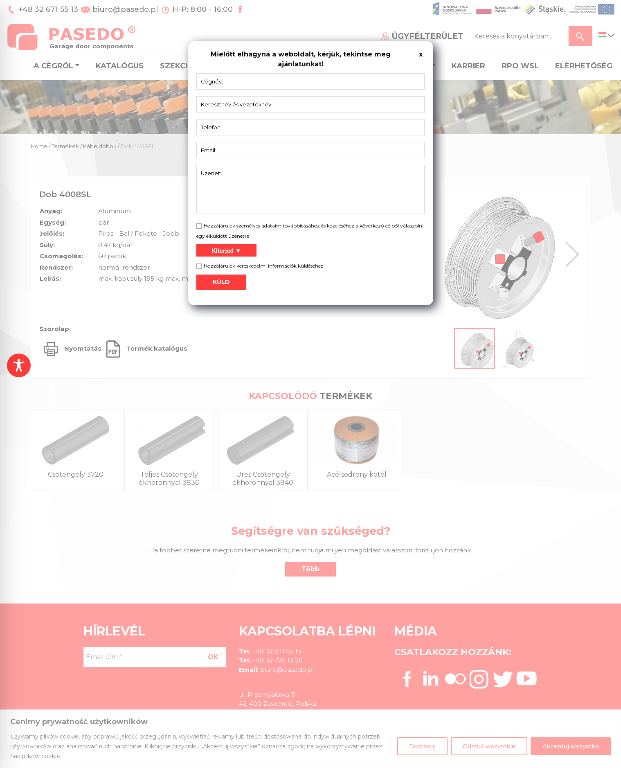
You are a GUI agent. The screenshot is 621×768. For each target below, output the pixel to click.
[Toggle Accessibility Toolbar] (19, 365)
